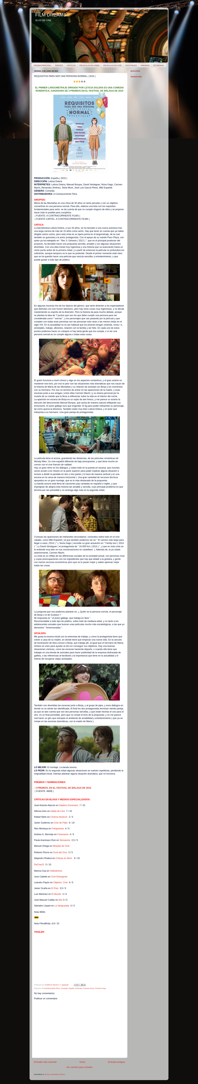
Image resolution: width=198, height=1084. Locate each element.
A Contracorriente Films (51, 988)
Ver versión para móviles (79, 1067)
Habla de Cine (58, 811)
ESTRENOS (158, 65)
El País (54, 888)
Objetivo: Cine (60, 882)
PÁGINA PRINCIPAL (42, 65)
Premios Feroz (88, 988)
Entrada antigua (116, 1062)
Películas (78, 988)
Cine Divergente (59, 876)
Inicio (82, 1062)
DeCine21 (39, 864)
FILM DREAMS (50, 14)
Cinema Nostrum (58, 817)
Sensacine (65, 840)
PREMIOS (145, 65)
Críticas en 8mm (64, 858)
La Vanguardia (61, 905)
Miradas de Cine (61, 846)
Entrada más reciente (45, 1062)
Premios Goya (100, 988)
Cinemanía (62, 834)
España (71, 988)
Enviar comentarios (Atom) (55, 1074)
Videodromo (56, 871)
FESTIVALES (131, 65)
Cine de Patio (61, 822)
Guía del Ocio (60, 852)
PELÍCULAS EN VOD (112, 65)
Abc (60, 900)
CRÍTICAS (71, 65)
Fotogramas (58, 828)
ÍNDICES (59, 65)
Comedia (64, 988)
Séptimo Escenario (68, 805)
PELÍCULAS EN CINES (90, 65)
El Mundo (56, 894)
